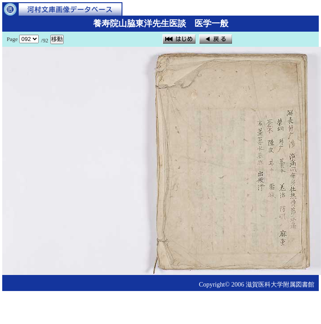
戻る (215, 39)
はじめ (179, 39)
